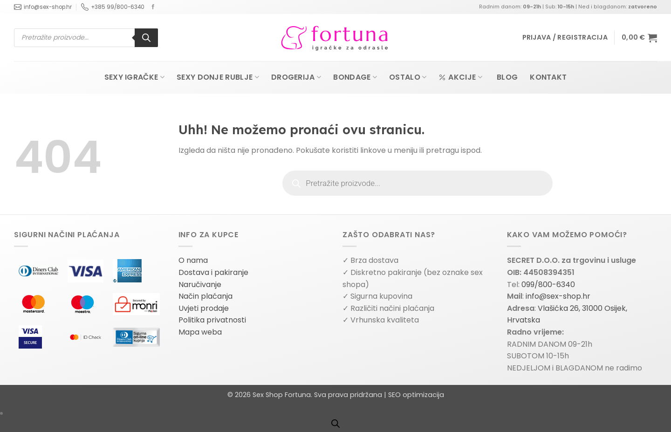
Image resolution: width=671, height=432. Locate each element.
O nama (193, 260)
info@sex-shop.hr (43, 7)
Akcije (460, 77)
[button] (565, 37)
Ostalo (407, 77)
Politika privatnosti (212, 320)
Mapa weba (200, 332)
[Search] (146, 37)
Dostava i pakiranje (213, 272)
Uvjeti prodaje (203, 308)
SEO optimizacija (416, 394)
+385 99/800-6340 (112, 7)
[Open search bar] (335, 423)
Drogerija (296, 77)
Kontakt (548, 77)
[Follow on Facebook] (153, 7)
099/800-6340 (548, 284)
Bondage (355, 77)
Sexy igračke (134, 77)
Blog (507, 77)
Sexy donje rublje (218, 77)
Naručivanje (199, 284)
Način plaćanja (205, 296)
